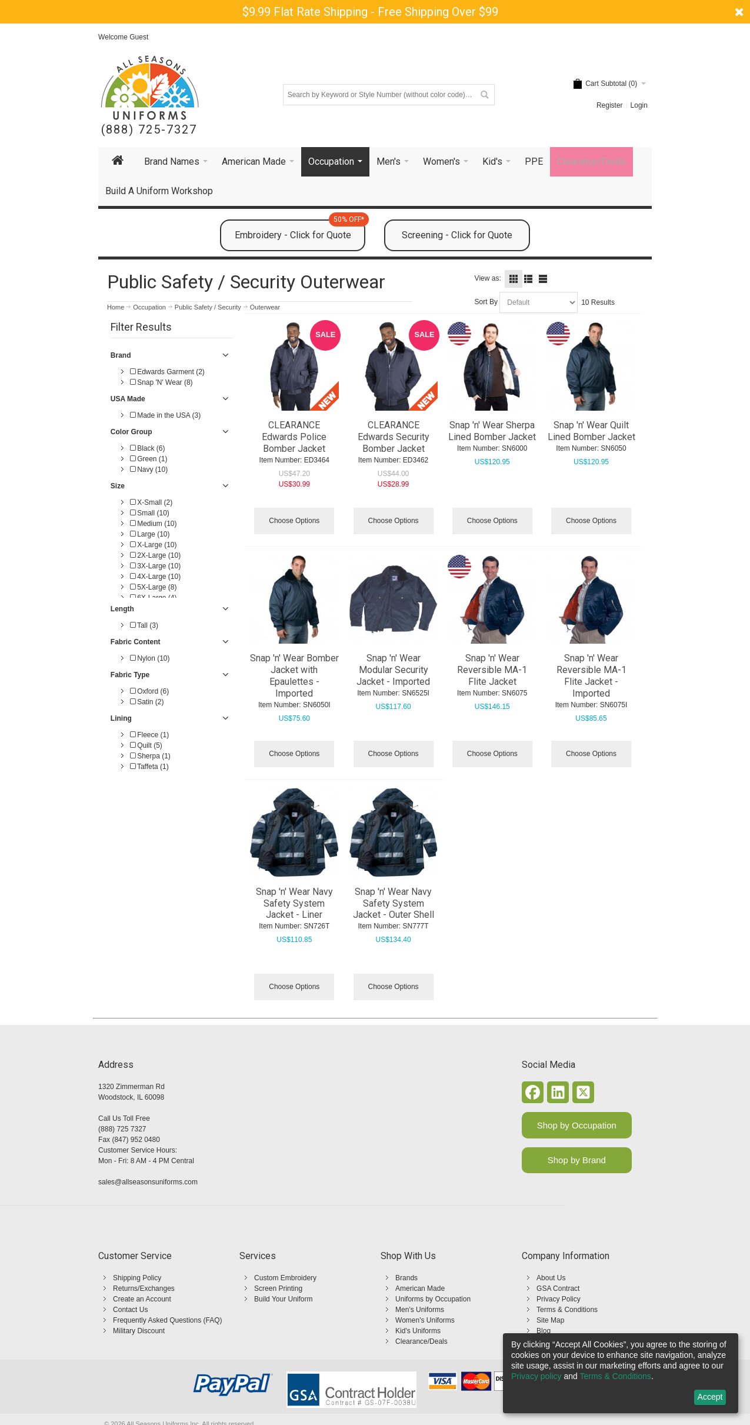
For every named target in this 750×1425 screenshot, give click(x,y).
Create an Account (142, 1299)
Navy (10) (149, 469)
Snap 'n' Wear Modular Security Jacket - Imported (393, 669)
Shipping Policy (137, 1278)
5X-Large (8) (153, 587)
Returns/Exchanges (144, 1288)
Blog (543, 1331)
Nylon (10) (150, 658)
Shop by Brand (577, 1160)
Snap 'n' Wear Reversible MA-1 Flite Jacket (492, 669)
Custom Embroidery (285, 1278)
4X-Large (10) (155, 576)
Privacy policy (536, 1376)
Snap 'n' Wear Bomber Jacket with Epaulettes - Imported (294, 675)
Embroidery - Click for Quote (300, 230)
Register (609, 105)
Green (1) (149, 459)
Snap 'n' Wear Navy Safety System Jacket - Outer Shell (393, 903)
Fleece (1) (149, 735)
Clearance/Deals (421, 1341)
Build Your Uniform (283, 1299)
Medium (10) (153, 524)
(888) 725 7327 (122, 1129)
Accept (710, 1396)
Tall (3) (144, 625)
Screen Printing (278, 1288)
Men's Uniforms (419, 1310)
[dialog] (620, 1373)
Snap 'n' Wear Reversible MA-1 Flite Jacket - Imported (591, 675)
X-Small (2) (151, 502)
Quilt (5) (146, 745)
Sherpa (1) (150, 756)
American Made (420, 1288)
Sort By (486, 302)
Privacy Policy (558, 1299)
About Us (550, 1278)
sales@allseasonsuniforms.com (148, 1182)
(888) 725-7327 (149, 129)
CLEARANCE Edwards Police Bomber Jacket (294, 436)
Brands (406, 1278)
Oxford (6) (149, 691)
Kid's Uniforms (418, 1331)
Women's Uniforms (425, 1320)
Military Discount (139, 1331)
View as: (488, 278)
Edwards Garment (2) (167, 372)
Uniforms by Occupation (433, 1299)
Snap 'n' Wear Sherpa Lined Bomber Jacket (492, 430)
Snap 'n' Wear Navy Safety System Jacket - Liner (294, 903)
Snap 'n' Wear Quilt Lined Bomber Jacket (591, 430)
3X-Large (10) (155, 566)
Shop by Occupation (576, 1125)
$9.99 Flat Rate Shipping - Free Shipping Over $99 (370, 12)
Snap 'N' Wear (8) (161, 382)
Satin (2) (147, 702)
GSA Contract (557, 1288)
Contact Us (130, 1310)
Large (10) (150, 534)
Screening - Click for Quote (457, 235)
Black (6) (147, 448)
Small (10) (149, 513)
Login (639, 105)
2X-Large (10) (155, 555)
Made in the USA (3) (165, 415)
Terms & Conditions (567, 1310)
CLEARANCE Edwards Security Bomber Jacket (393, 436)
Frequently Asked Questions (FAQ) (167, 1320)
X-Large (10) (153, 545)
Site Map (550, 1320)
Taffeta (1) (149, 767)
